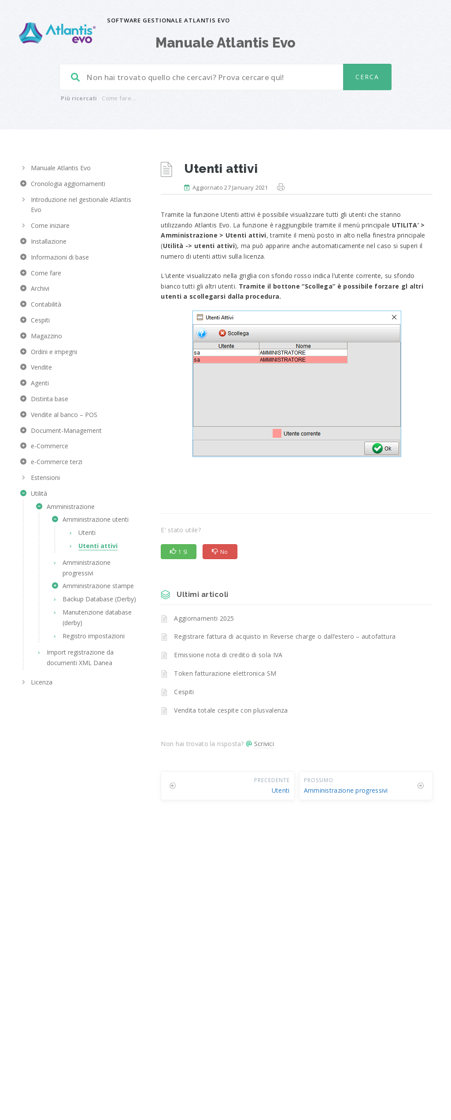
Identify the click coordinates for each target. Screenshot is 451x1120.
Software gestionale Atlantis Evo (168, 20)
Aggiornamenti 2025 (204, 618)
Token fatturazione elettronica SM (225, 673)
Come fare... (119, 98)
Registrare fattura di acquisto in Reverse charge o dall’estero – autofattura (285, 636)
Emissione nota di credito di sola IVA (228, 655)
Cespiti (184, 692)
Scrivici (264, 743)
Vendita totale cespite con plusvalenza (231, 710)
